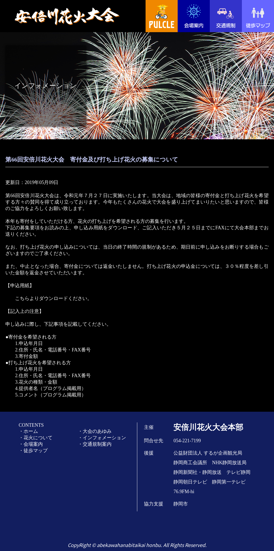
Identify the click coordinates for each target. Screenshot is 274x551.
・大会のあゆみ (95, 431)
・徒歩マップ (33, 450)
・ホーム (28, 431)
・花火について (35, 437)
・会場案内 (31, 444)
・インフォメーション (102, 437)
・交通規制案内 (95, 444)
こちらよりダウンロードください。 (53, 298)
